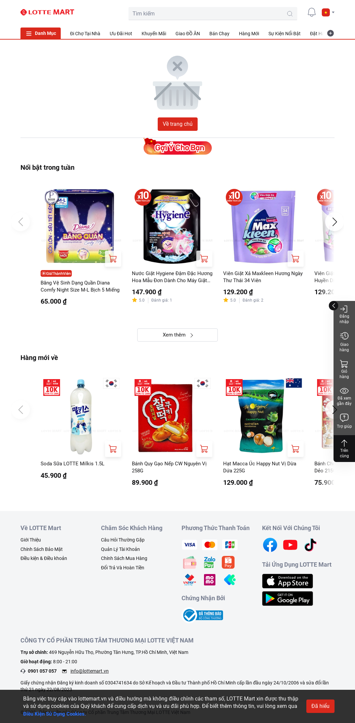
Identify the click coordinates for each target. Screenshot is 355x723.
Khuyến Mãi (154, 33)
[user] (297, 12)
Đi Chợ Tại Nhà (85, 33)
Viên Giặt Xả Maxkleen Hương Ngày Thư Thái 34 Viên (258, 277)
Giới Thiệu (30, 543)
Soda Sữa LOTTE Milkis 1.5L (75, 465)
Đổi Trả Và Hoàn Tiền (122, 570)
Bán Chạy (219, 33)
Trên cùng (344, 448)
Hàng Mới (249, 33)
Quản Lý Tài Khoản (120, 552)
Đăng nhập (344, 314)
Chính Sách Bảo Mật (41, 552)
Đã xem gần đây (344, 396)
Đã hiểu (320, 706)
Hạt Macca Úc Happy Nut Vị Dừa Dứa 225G (261, 469)
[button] (328, 12)
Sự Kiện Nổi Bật (284, 33)
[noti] (312, 12)
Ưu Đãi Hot (121, 33)
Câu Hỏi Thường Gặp (123, 543)
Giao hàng (344, 341)
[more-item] (330, 33)
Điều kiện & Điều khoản (43, 561)
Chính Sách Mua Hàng (124, 561)
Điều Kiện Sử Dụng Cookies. (57, 714)
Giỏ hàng (344, 369)
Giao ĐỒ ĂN (187, 33)
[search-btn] (261, 14)
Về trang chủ (178, 124)
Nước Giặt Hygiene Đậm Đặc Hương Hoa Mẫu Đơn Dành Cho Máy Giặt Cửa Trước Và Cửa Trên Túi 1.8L (171, 277)
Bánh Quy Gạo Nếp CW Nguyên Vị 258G (172, 469)
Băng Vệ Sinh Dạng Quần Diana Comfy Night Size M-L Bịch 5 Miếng (78, 287)
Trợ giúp (344, 421)
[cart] (281, 12)
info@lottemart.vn (89, 673)
